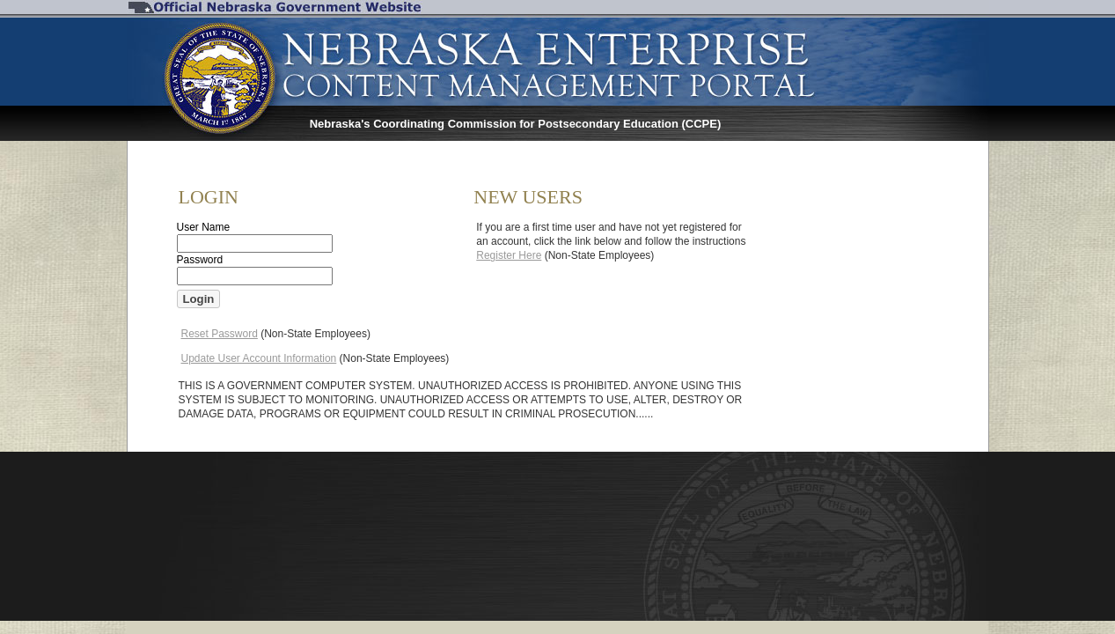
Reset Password (219, 334)
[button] (199, 299)
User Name (204, 227)
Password (200, 260)
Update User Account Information (259, 358)
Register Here (508, 255)
